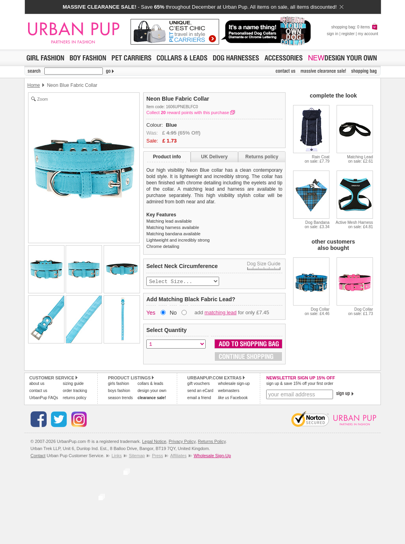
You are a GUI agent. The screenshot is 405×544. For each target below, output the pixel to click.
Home (33, 85)
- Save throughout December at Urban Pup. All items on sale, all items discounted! (202, 7)
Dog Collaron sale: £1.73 (360, 311)
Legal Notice (154, 442)
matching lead (220, 313)
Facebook (233, 398)
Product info (167, 156)
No (173, 313)
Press (157, 456)
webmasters (228, 391)
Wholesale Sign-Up (212, 456)
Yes (150, 313)
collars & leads (150, 384)
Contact (37, 456)
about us (36, 384)
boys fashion (119, 391)
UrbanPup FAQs (43, 398)
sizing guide (73, 384)
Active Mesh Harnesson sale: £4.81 (354, 224)
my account (368, 34)
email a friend (199, 398)
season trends (120, 398)
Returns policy (261, 156)
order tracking (75, 391)
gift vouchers (198, 384)
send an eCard (200, 391)
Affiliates (178, 456)
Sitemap (137, 456)
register (347, 34)
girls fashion (118, 384)
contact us (38, 391)
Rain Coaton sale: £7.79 (317, 159)
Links (117, 456)
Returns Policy (211, 442)
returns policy (74, 398)
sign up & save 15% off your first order (299, 384)
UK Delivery (214, 156)
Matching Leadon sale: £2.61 (360, 159)
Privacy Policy (181, 442)
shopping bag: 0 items (354, 27)
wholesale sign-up (234, 384)
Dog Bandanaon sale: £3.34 (317, 224)
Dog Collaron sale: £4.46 (317, 311)
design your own (152, 391)
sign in (332, 34)
